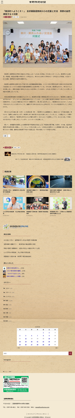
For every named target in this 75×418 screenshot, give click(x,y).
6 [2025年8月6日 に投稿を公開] (31, 335)
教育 (9, 17)
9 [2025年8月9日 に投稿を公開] (49, 335)
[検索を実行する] (70, 353)
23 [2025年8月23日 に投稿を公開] (49, 341)
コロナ (8, 288)
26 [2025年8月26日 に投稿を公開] (26, 344)
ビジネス (9, 296)
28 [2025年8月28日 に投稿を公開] (37, 344)
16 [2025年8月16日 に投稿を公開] (49, 338)
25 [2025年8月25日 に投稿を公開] (20, 344)
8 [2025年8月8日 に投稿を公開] (43, 335)
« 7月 (18, 348)
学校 (17, 17)
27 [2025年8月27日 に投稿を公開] (31, 344)
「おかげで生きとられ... (14, 274)
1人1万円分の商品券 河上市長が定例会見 (17, 252)
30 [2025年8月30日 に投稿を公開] (49, 344)
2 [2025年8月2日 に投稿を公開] (49, 332)
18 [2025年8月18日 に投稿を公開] (20, 341)
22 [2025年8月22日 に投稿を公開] (43, 341)
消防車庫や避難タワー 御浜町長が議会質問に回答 (19, 244)
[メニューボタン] (2, 2)
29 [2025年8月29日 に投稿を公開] (43, 344)
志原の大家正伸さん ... (13, 268)
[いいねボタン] (5, 135)
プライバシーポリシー (41, 414)
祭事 (8, 317)
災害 (8, 313)
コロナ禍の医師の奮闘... (14, 271)
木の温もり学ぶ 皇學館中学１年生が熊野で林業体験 (20, 240)
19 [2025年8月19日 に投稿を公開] (26, 341)
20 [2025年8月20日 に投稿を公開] (31, 341)
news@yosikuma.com (42, 407)
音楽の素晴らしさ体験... (14, 276)
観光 (8, 321)
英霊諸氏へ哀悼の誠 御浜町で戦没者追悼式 (17, 256)
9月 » (56, 348)
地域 (6, 17)
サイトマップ (31, 414)
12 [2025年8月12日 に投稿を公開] (26, 338)
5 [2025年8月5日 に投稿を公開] (25, 335)
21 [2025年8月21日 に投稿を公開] (37, 341)
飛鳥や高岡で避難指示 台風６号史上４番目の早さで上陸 (22, 248)
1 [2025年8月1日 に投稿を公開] (43, 332)
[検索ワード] (37, 353)
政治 (8, 305)
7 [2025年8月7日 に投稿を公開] (37, 335)
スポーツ (9, 292)
